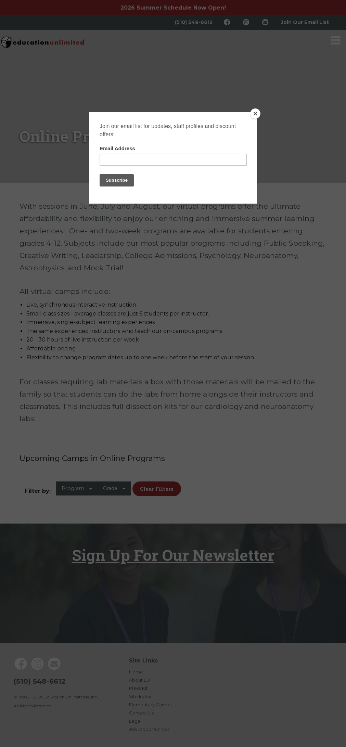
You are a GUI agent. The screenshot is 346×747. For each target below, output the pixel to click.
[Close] (255, 113)
